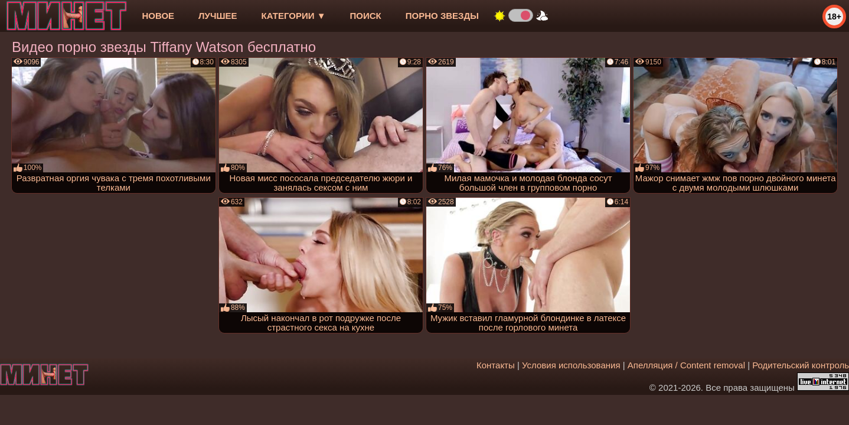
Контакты (495, 365)
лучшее (217, 16)
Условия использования (571, 365)
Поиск (365, 16)
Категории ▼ (294, 16)
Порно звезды (442, 16)
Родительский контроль (800, 365)
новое (158, 16)
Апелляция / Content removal (686, 365)
